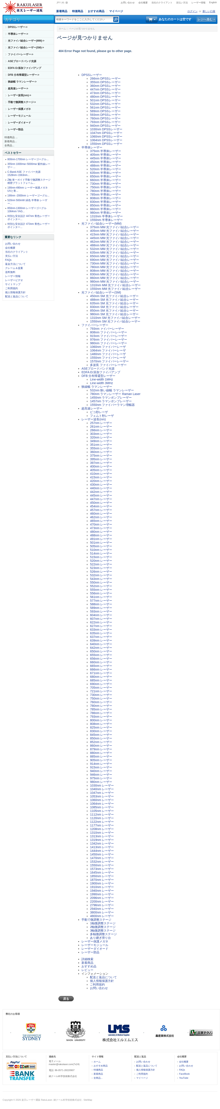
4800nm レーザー (102, 916)
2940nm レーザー (102, 908)
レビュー (87, 970)
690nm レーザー (101, 684)
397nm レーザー (101, 463)
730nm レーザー (101, 695)
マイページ (116, 11)
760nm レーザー (101, 702)
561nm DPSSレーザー (105, 107)
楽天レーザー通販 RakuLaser (37, 1100)
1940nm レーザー (102, 890)
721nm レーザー (101, 691)
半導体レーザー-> (18, 33)
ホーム (62, 28)
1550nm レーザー (102, 865)
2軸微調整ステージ (103, 927)
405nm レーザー (101, 470)
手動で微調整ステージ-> (22, 102)
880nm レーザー (101, 753)
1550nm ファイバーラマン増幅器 (112, 404)
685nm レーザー (101, 680)
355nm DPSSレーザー (105, 82)
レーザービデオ (14, 280)
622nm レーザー (101, 622)
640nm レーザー (101, 644)
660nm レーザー (101, 662)
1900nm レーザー (102, 883)
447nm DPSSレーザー (105, 89)
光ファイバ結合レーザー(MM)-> (26, 40)
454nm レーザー (101, 506)
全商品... (9, 145)
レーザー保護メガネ (19, 108)
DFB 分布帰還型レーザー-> (23, 74)
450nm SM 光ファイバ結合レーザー (114, 296)
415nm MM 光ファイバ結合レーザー (114, 234)
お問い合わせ (128, 2)
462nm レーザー (101, 517)
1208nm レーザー (102, 829)
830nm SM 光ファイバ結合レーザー (114, 307)
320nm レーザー (101, 437)
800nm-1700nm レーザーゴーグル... (28, 159)
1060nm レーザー (102, 800)
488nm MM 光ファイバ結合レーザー (114, 245)
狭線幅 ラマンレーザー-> (22, 81)
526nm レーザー (101, 571)
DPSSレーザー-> (18, 27)
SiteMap (88, 1100)
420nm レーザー (101, 481)
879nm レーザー (101, 749)
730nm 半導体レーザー (105, 183)
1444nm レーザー (102, 850)
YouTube (183, 1078)
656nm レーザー (101, 658)
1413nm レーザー (102, 847)
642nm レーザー (101, 647)
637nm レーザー (101, 637)
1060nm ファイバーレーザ (108, 346)
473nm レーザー (101, 528)
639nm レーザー (101, 640)
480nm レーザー (101, 531)
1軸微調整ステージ (103, 923)
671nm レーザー (101, 673)
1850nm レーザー (102, 876)
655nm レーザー (101, 655)
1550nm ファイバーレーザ (108, 357)
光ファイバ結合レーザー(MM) (101, 223)
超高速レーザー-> (18, 88)
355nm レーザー (101, 448)
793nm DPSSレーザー (105, 122)
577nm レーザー (101, 600)
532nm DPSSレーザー (105, 104)
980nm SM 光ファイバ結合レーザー (114, 314)
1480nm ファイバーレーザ (108, 354)
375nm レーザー (101, 455)
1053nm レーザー (102, 796)
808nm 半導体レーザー (105, 198)
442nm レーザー (101, 492)
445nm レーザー (101, 495)
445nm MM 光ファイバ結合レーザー (114, 238)
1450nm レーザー (102, 854)
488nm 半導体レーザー (105, 165)
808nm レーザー (101, 724)
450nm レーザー (101, 502)
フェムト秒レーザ (102, 415)
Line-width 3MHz (101, 383)
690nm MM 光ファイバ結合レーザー (114, 259)
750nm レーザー (101, 698)
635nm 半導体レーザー (105, 172)
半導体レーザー (91, 147)
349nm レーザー (101, 441)
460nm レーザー (101, 513)
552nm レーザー (101, 586)
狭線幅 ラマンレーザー (96, 386)
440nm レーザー (101, 488)
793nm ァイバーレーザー (107, 328)
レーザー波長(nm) (93, 419)
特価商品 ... (10, 137)
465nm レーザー (101, 521)
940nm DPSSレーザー (105, 125)
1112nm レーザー (102, 814)
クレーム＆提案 (14, 268)
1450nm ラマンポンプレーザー (111, 397)
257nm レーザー (101, 423)
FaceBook (184, 1074)
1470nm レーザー (102, 858)
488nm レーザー (101, 535)
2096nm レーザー (102, 898)
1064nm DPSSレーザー (106, 140)
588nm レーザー (101, 604)
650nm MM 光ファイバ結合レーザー (114, 256)
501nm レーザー (101, 542)
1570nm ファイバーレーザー (109, 361)
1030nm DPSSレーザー (106, 129)
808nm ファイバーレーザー (108, 332)
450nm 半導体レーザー (105, 162)
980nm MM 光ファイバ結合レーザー (114, 281)
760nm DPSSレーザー (105, 118)
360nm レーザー (101, 452)
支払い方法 (182, 2)
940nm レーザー (101, 771)
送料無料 (10, 272)
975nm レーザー (101, 778)
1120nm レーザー (102, 818)
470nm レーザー (101, 524)
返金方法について (15, 264)
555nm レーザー (101, 589)
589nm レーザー (101, 608)
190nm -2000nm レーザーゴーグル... (28, 195)
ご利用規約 (11, 288)
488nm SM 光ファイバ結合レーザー (114, 299)
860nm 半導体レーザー (105, 209)
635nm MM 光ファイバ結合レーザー (114, 252)
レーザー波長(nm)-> (19, 95)
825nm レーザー (101, 727)
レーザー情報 (198, 2)
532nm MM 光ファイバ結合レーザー (114, 249)
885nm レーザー (101, 756)
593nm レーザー (101, 611)
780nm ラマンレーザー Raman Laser (115, 394)
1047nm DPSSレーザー (106, 133)
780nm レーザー (101, 705)
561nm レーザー (101, 597)
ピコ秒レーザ (99, 412)
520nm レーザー (101, 560)
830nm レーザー (101, 731)
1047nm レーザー (102, 792)
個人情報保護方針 (15, 292)
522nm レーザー (101, 564)
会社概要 (143, 2)
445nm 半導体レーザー (105, 158)
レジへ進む (205, 19)
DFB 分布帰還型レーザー (98, 375)
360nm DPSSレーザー (105, 85)
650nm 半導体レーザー (105, 176)
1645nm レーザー (102, 872)
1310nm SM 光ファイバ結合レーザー (115, 317)
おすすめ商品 (96, 11)
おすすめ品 (88, 966)
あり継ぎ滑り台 (100, 937)
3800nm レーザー (102, 912)
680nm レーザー (101, 676)
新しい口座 (209, 11)
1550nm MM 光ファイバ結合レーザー (115, 288)
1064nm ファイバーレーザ (108, 350)
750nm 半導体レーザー (105, 187)
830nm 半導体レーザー (105, 201)
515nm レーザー (101, 557)
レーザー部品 (15, 129)
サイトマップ (12, 284)
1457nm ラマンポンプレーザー (111, 401)
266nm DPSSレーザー (105, 78)
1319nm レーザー (102, 840)
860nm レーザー (101, 745)
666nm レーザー (101, 669)
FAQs (8, 259)
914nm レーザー (101, 763)
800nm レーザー (101, 720)
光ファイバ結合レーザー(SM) (101, 292)
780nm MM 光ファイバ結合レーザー (114, 267)
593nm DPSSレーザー (105, 114)
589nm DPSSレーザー (105, 111)
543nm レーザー (101, 579)
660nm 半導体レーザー (105, 180)
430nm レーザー (101, 484)
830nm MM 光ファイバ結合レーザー (114, 274)
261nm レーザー (101, 426)
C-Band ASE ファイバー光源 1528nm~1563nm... (24, 173)
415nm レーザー (101, 477)
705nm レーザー (101, 687)
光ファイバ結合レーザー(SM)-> (26, 47)
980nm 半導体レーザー (105, 212)
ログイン (192, 11)
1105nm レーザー (102, 811)
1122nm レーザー (102, 821)
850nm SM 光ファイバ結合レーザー (114, 310)
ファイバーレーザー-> (20, 54)
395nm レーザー (101, 459)
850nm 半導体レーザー (105, 205)
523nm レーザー (101, 568)
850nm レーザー (101, 738)
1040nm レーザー (102, 789)
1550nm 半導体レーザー (106, 220)
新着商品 (61, 11)
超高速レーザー (91, 408)
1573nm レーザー (102, 869)
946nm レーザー (101, 774)
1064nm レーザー (102, 803)
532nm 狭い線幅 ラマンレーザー (112, 390)
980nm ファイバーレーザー (108, 343)
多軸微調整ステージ (103, 934)
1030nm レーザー (102, 785)
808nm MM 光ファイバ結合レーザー (114, 270)
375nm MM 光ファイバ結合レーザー (114, 227)
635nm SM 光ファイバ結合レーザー (114, 303)
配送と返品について (16, 296)
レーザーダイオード (19, 122)
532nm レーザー (101, 575)
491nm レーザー (101, 539)
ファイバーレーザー (94, 325)
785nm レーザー (101, 709)
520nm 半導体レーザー (105, 169)
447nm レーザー (101, 499)
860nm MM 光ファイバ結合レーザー (114, 278)
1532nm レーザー (102, 861)
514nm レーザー (101, 553)
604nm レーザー (101, 615)
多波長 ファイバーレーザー (108, 365)
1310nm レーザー (102, 832)
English (213, 2)
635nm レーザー (101, 633)
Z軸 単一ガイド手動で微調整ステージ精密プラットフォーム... (29, 181)
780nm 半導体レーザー (105, 191)
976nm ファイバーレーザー (108, 339)
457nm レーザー (101, 510)
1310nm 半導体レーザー (106, 216)
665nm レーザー (101, 666)
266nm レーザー (101, 430)
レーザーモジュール (19, 115)
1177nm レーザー (102, 825)
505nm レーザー (101, 546)
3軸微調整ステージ (103, 930)
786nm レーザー (101, 713)
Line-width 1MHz (101, 379)
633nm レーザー (101, 629)
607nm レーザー (101, 618)
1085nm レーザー (102, 807)
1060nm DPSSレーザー (106, 136)
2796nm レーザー (102, 905)
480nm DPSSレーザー (105, 96)
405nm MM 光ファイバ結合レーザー (114, 230)
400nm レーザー (101, 466)
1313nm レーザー (102, 836)
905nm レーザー (101, 760)
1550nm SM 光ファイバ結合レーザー (115, 321)
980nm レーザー (101, 782)
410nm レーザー (101, 473)
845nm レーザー (101, 734)
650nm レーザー (101, 651)
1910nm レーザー (102, 887)
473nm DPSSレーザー (105, 93)
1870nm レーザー (102, 879)
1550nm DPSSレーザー (106, 143)
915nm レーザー (101, 767)
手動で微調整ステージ (96, 919)
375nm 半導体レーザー (105, 151)
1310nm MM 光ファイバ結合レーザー (115, 285)
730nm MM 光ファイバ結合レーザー (114, 263)
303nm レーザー (101, 433)
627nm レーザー (101, 626)
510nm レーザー (101, 550)
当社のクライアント (161, 2)
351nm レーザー (101, 444)
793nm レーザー (101, 716)
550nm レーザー (101, 582)
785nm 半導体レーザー (105, 194)
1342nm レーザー (102, 843)
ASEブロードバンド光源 (22, 61)
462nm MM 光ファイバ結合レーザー (114, 241)
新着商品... (10, 141)
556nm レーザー (101, 593)
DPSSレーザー (91, 75)
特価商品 (77, 11)
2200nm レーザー (102, 901)
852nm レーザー (101, 742)
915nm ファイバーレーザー (108, 336)
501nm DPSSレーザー (105, 100)
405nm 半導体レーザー (105, 154)
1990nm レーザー (102, 894)
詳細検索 (87, 959)
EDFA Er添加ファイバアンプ (24, 68)
